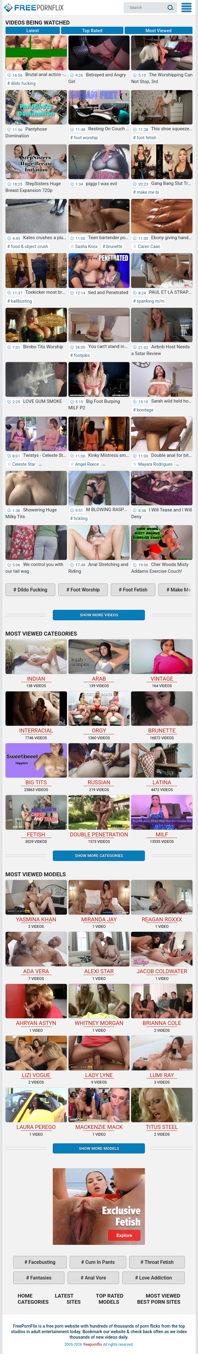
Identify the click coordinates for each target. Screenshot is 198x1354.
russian (99, 764)
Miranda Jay (99, 901)
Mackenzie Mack (99, 1109)
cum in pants (99, 1262)
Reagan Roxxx (161, 901)
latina (161, 764)
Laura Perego (36, 1109)
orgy (99, 712)
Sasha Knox (86, 246)
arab (99, 660)
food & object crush (29, 246)
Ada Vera (36, 953)
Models (109, 1302)
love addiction (155, 1278)
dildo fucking (23, 83)
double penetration (99, 816)
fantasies (40, 1278)
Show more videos (99, 615)
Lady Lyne (99, 1057)
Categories (33, 1302)
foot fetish (146, 137)
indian (36, 660)
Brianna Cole (161, 1005)
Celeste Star (23, 464)
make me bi (147, 192)
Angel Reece (86, 464)
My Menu (186, 7)
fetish (36, 816)
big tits (36, 764)
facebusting (41, 1262)
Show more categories (99, 855)
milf (161, 816)
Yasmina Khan (36, 901)
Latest (32, 30)
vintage (161, 660)
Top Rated (92, 30)
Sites (74, 1302)
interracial (36, 712)
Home (33, 4)
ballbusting (21, 301)
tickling (80, 518)
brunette (113, 246)
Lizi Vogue (36, 1057)
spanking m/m (150, 301)
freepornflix (92, 1344)
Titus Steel (161, 1109)
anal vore (94, 1278)
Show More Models (99, 1148)
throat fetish (158, 1262)
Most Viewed (159, 30)
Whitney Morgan (99, 1005)
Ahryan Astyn (36, 1005)
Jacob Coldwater (161, 953)
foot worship (85, 137)
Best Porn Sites (159, 1302)
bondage (144, 409)
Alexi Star (99, 953)
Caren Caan (148, 246)
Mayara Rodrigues (155, 464)
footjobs (81, 355)
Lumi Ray (161, 1057)
